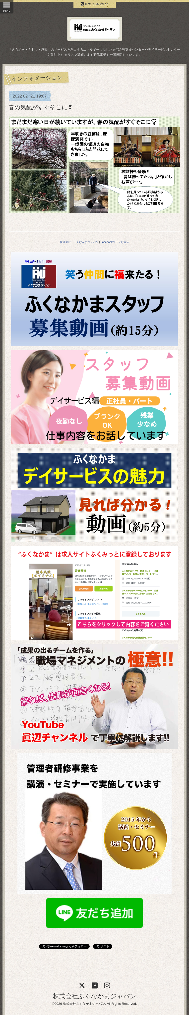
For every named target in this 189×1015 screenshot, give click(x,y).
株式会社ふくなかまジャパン (94, 996)
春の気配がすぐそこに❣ (40, 107)
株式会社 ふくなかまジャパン (79, 241)
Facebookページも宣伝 (115, 241)
